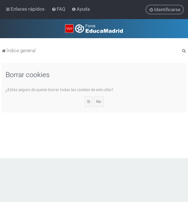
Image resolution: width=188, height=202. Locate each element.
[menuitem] (59, 9)
